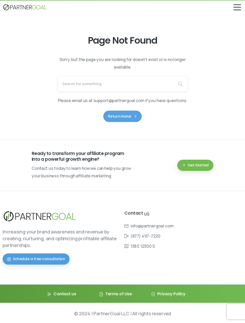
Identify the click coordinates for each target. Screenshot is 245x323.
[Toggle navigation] (237, 7)
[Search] (115, 84)
